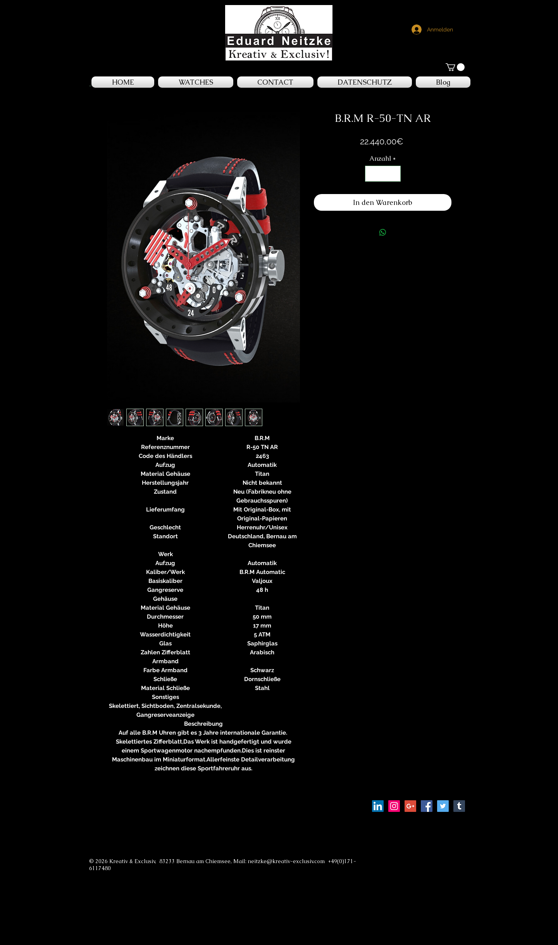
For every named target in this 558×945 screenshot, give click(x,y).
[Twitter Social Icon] (443, 806)
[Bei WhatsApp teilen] (383, 232)
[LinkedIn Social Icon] (378, 806)
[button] (455, 67)
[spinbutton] (382, 174)
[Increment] (394, 174)
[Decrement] (372, 174)
